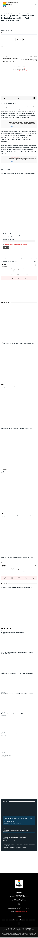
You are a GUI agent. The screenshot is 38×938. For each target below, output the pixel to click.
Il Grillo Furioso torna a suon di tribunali (10, 733)
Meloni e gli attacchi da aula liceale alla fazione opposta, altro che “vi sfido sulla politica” (17, 653)
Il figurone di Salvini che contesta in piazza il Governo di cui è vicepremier (17, 515)
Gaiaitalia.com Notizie (9, 821)
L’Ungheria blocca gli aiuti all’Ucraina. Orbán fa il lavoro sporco (15, 847)
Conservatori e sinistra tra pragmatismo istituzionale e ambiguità (16, 587)
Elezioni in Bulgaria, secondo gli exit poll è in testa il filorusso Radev (16, 386)
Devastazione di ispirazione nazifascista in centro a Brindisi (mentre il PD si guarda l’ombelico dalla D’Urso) (9, 60)
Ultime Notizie (4, 427)
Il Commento (4, 469)
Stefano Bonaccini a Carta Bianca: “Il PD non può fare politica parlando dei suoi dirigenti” (28, 59)
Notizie (2, 586)
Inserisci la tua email (8, 239)
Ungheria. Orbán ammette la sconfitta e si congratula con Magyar (15, 830)
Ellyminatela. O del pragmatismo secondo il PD (12, 713)
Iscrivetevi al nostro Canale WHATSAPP (19, 70)
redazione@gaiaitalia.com (21, 911)
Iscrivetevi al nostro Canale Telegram (19, 68)
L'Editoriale (3, 650)
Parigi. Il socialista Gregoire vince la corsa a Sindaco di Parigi (14, 833)
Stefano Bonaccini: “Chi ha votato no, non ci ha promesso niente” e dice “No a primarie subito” (18, 754)
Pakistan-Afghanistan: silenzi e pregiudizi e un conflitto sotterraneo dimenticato (19, 844)
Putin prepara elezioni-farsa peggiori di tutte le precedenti (14, 837)
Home (2, 13)
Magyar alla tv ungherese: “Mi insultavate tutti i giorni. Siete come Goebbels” (18, 557)
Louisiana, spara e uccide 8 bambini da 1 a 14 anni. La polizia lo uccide (16, 428)
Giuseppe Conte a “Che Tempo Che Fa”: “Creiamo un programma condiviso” (18, 343)
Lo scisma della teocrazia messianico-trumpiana (12, 632)
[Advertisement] (19, 617)
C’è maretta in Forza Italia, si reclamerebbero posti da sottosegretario (17, 693)
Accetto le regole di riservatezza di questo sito (16, 244)
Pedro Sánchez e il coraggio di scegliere (11, 840)
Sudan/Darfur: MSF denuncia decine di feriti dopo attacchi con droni (16, 826)
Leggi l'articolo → (12, 126)
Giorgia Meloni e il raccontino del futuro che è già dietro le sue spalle (17, 673)
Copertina (3, 630)
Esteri (2, 384)
